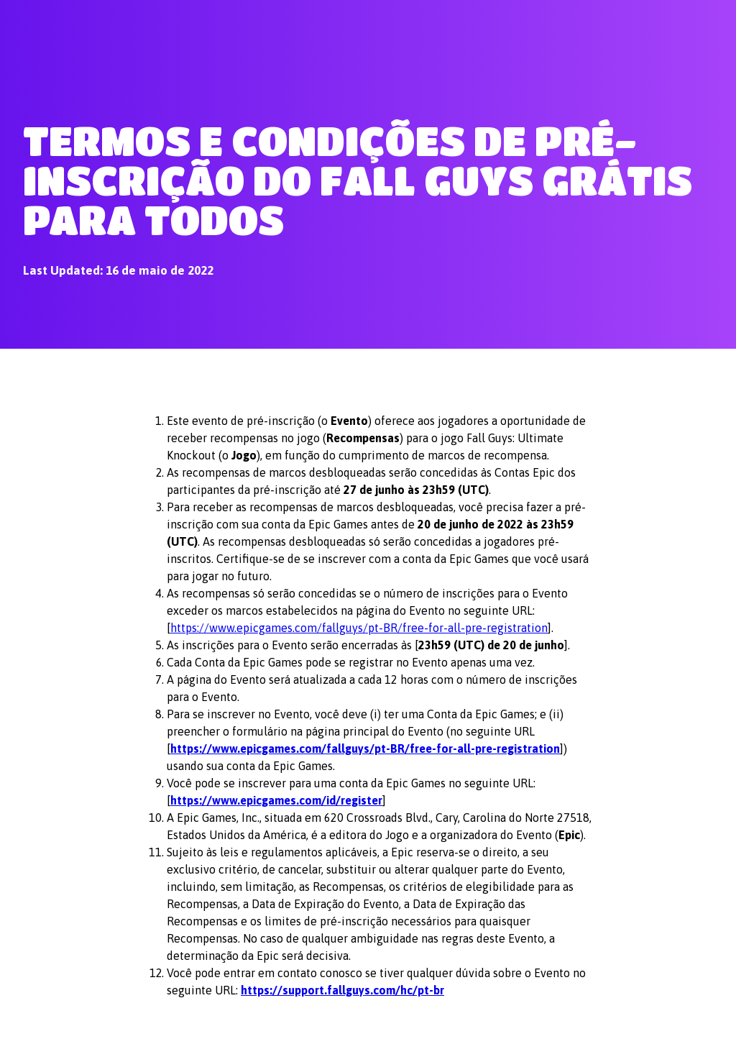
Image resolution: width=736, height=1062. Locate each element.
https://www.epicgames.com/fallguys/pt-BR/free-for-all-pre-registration (359, 627)
